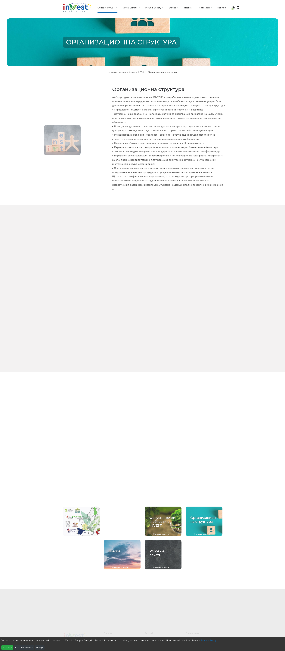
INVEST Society (153, 7)
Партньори (204, 7)
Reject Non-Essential (24, 647)
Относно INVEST (106, 7)
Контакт (221, 7)
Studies (172, 7)
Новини (188, 7)
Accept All (7, 647)
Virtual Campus (130, 7)
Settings (39, 647)
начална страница (117, 72)
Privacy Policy (208, 640)
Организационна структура (162, 72)
